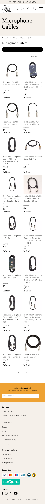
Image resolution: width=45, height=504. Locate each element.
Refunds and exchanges (10, 435)
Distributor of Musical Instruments (14, 415)
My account (6, 444)
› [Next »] (26, 372)
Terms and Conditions (9, 450)
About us (5, 431)
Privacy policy (7, 454)
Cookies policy (7, 458)
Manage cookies (7, 463)
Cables (15, 38)
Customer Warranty (9, 440)
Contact (5, 427)
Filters (22, 49)
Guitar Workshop (8, 411)
